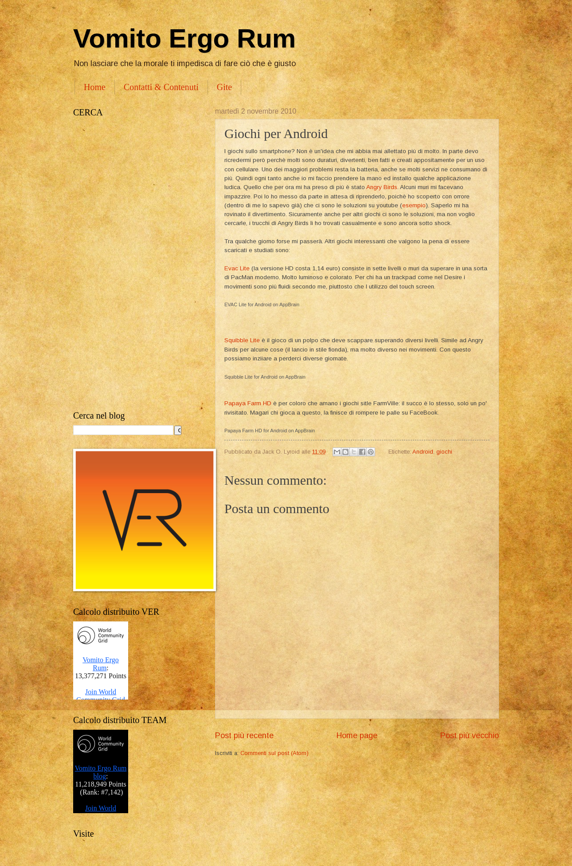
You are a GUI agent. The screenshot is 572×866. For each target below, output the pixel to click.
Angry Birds (381, 187)
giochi (444, 451)
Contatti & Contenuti (161, 87)
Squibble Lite (242, 340)
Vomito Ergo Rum (184, 38)
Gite (224, 87)
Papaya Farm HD (247, 403)
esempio (414, 205)
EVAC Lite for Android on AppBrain (261, 304)
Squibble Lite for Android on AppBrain (265, 377)
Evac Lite (237, 268)
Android (422, 451)
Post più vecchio (469, 735)
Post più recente (244, 735)
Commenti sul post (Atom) (274, 753)
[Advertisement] (135, 264)
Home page (357, 735)
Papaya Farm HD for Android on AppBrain (269, 430)
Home (95, 87)
